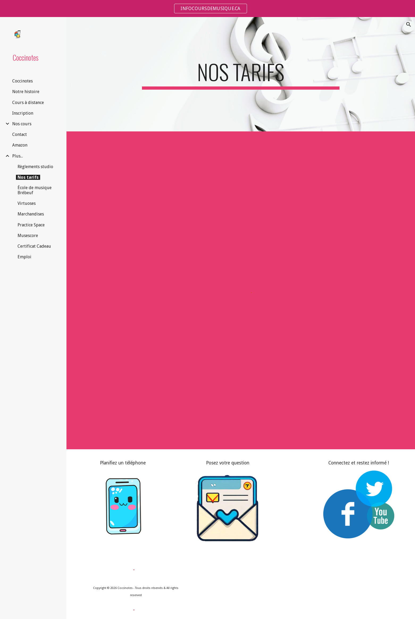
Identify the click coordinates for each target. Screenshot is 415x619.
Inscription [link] (22, 113)
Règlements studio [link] (35, 166)
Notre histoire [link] (25, 91)
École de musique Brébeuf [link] (35, 190)
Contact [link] (19, 134)
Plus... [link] (17, 156)
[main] (241, 74)
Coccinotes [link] (22, 81)
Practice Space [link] (31, 224)
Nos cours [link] (21, 123)
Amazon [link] (19, 145)
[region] (207, 8)
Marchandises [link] (31, 214)
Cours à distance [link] (28, 102)
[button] (408, 24)
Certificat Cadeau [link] (34, 246)
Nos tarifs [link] (28, 177)
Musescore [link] (28, 235)
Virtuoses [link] (27, 203)
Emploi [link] (24, 256)
